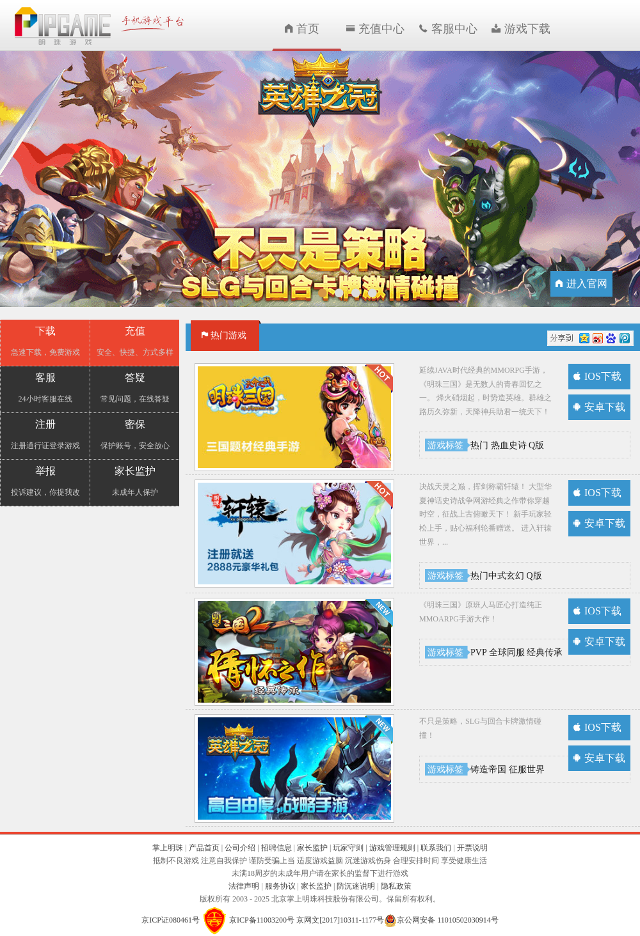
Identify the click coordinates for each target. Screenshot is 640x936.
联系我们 (435, 847)
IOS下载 (597, 376)
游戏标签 (445, 445)
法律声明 (244, 886)
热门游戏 (224, 335)
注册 (45, 435)
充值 (134, 341)
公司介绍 (240, 847)
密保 (134, 435)
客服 (45, 388)
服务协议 (280, 886)
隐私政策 (396, 886)
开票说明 (472, 847)
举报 (45, 481)
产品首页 (204, 847)
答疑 (134, 388)
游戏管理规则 (392, 847)
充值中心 (375, 28)
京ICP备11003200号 (261, 919)
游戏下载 (521, 28)
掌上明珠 (167, 847)
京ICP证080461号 (170, 919)
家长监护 (134, 481)
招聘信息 (276, 847)
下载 (45, 341)
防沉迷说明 (357, 886)
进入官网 (581, 283)
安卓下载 (599, 407)
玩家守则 (348, 847)
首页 (302, 28)
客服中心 (448, 28)
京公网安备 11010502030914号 (448, 919)
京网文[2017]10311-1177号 (340, 919)
